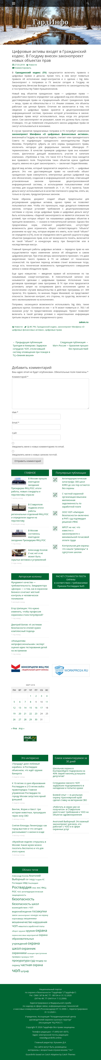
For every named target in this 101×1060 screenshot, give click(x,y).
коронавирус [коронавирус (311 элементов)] (18, 918)
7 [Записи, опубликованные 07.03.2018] (25, 701)
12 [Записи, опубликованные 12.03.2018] (14, 707)
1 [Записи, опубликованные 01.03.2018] (30, 695)
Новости (33, 64)
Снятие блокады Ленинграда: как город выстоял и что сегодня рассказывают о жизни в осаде (29, 828)
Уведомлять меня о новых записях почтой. (34, 454)
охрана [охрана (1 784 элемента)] (41, 930)
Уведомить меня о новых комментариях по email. (38, 446)
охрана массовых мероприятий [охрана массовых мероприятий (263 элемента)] (25, 935)
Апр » (21, 728)
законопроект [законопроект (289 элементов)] (24, 915)
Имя (15, 412)
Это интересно (30, 758)
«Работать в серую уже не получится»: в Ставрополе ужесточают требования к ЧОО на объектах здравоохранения (71, 810)
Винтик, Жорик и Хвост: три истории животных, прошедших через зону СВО (29, 812)
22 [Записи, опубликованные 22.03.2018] (30, 713)
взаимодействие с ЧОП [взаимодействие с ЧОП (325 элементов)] (22, 907)
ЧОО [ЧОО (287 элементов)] (19, 892)
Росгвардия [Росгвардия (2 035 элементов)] (21, 887)
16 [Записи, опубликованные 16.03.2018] (36, 707)
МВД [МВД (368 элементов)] (25, 883)
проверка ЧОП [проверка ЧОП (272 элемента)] (27, 957)
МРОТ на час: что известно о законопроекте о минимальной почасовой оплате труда (75, 534)
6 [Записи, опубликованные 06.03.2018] (19, 701)
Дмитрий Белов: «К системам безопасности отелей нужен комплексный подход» (26, 628)
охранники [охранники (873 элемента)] (19, 953)
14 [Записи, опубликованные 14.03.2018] (25, 707)
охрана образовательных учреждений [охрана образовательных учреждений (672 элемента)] (29, 939)
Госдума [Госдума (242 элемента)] (38, 879)
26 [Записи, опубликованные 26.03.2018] (14, 719)
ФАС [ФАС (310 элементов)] (39, 888)
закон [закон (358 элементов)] (15, 915)
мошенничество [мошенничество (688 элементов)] (22, 922)
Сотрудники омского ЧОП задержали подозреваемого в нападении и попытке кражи (68, 785)
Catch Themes (68, 1054)
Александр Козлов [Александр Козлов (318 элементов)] (20, 876)
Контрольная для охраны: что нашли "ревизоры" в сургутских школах (75, 549)
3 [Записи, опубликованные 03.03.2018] (41, 695)
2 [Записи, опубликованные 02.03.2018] (36, 695)
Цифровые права (53, 329)
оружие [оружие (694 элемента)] (30, 930)
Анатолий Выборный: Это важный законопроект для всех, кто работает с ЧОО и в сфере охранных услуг (71, 825)
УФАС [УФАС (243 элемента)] (34, 888)
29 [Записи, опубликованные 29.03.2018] (30, 719)
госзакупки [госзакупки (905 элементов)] (39, 911)
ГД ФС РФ (31, 326)
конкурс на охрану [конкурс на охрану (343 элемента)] (39, 915)
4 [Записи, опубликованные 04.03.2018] (46, 695)
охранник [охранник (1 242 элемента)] (28, 948)
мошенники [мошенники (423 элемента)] (30, 918)
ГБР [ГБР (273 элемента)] (26, 879)
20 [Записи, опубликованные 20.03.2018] (20, 713)
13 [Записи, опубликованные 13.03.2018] (20, 707)
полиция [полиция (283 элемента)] (31, 953)
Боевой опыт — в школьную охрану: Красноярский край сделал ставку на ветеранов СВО (70, 797)
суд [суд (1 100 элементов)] (32, 960)
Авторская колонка (30, 576)
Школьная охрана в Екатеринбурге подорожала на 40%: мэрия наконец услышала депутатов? (69, 772)
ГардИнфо (50, 21)
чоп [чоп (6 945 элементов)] (16, 970)
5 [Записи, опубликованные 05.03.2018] (14, 701)
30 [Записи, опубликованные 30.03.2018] (36, 719)
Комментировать (22, 67)
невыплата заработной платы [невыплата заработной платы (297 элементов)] (31, 926)
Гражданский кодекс (47, 326)
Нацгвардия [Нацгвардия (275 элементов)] (33, 883)
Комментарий (20, 376)
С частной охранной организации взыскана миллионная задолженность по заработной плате (74, 500)
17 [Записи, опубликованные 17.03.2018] (41, 707)
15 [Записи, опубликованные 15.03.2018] (30, 707)
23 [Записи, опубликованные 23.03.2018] (36, 713)
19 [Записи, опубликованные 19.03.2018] (14, 713)
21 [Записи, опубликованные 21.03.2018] (25, 713)
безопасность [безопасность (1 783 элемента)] (23, 899)
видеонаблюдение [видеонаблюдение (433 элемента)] (21, 911)
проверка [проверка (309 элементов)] (16, 957)
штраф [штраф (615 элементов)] (25, 971)
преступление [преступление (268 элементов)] (41, 953)
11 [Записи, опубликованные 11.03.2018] (47, 701)
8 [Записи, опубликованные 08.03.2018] (30, 701)
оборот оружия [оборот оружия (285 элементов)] (18, 931)
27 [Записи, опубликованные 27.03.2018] (20, 719)
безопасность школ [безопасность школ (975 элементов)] (25, 904)
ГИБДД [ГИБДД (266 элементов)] (32, 879)
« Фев (14, 728)
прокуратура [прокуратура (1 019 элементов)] (21, 960)
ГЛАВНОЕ (30, 473)
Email (15, 422)
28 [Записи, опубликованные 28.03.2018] (25, 719)
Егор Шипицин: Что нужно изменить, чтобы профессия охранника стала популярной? (27, 611)
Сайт (14, 432)
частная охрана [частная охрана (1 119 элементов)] (31, 965)
